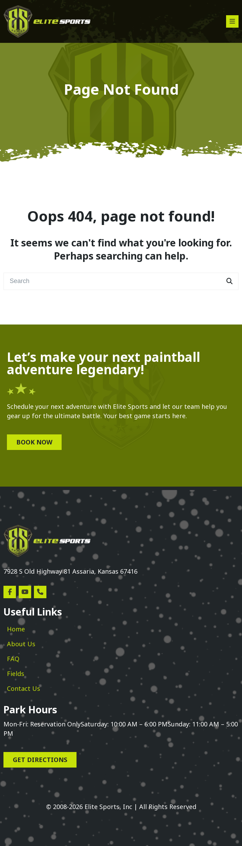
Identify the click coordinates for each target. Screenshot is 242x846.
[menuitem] (15, 629)
